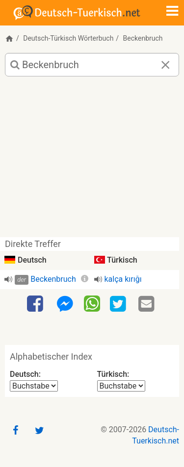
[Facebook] (36, 304)
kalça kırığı (123, 279)
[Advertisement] (92, 160)
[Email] (147, 304)
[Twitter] (119, 304)
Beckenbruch (53, 279)
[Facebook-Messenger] (65, 304)
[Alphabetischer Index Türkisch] (121, 386)
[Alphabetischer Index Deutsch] (34, 386)
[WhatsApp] (92, 303)
